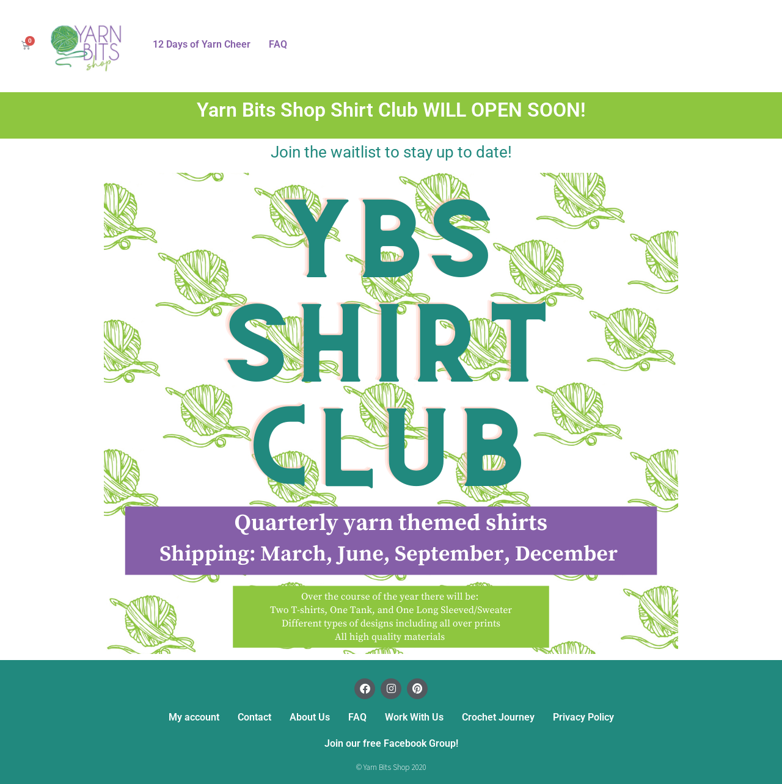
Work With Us (414, 717)
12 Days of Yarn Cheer (201, 44)
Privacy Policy (583, 717)
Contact (254, 717)
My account (194, 717)
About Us (310, 717)
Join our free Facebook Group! (391, 743)
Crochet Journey (498, 717)
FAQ (278, 44)
